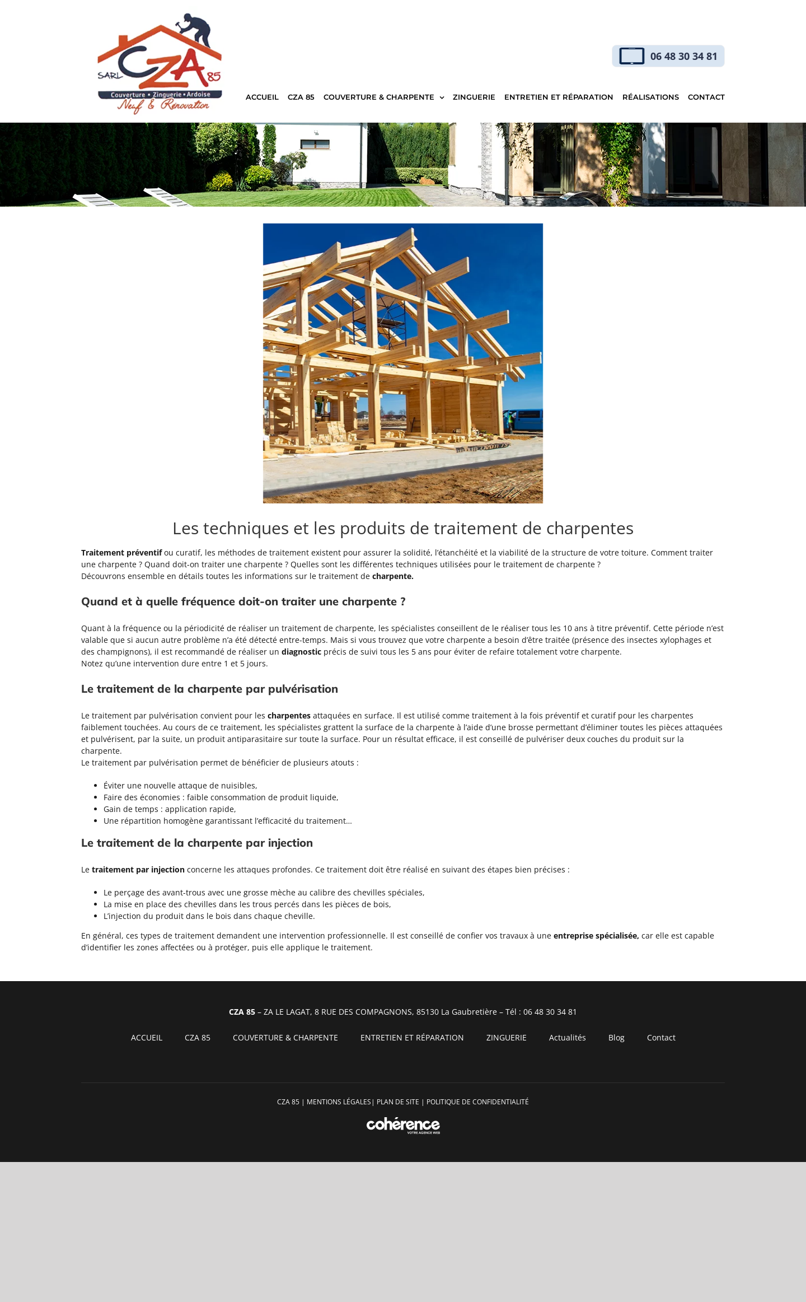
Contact (661, 1037)
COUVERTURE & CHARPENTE (285, 1037)
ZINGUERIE (506, 1037)
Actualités (567, 1037)
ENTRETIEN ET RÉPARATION (412, 1037)
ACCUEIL (146, 1037)
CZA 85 (197, 1037)
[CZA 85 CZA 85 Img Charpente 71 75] (403, 363)
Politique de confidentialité (478, 1102)
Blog (616, 1037)
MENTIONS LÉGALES (339, 1102)
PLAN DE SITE (398, 1102)
